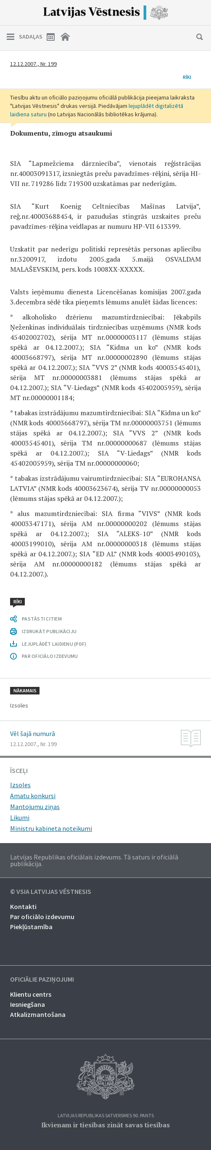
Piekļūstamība (31, 926)
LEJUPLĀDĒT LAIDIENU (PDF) (54, 644)
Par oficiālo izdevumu (42, 916)
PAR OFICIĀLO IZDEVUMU (50, 656)
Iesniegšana (27, 1004)
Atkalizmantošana (38, 1014)
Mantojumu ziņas (35, 806)
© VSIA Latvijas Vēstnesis (50, 892)
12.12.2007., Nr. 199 (33, 64)
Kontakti (23, 906)
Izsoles (20, 785)
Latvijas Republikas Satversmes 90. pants (106, 1116)
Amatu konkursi (32, 795)
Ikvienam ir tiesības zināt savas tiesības (105, 1125)
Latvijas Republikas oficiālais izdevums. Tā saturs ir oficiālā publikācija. (94, 860)
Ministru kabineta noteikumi (51, 828)
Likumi (19, 817)
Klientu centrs (30, 994)
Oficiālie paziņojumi (42, 979)
